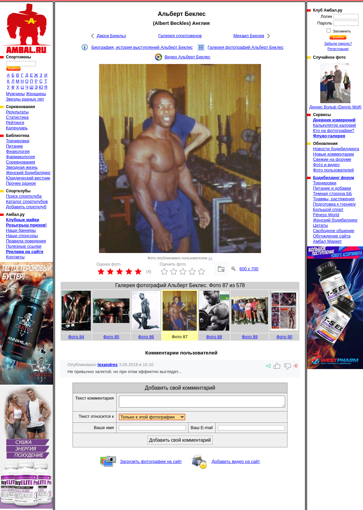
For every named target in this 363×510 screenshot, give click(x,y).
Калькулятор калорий (334, 125)
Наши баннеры (21, 230)
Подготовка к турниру (334, 204)
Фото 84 (76, 336)
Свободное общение (333, 230)
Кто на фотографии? (333, 130)
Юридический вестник (28, 177)
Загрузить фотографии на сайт (151, 463)
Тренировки (17, 140)
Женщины (36, 93)
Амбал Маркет (327, 241)
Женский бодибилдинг (28, 172)
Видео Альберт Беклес (188, 56)
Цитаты (320, 225)
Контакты (15, 256)
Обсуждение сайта (331, 235)
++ (210, 258)
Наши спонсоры (22, 235)
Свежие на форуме (332, 159)
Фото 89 (250, 336)
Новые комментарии (333, 154)
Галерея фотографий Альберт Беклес (246, 47)
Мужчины (15, 93)
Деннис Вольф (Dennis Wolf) (335, 86)
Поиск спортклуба (24, 196)
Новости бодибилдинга (336, 148)
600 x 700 (248, 268)
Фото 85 (111, 336)
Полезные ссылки (23, 246)
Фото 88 (214, 336)
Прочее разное (21, 183)
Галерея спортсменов (180, 35)
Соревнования (20, 161)
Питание (14, 146)
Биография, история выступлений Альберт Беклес (142, 47)
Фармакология (20, 156)
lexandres (108, 364)
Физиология (17, 151)
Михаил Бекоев (248, 35)
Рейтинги (15, 122)
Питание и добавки (332, 188)
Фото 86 (146, 336)
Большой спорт (328, 209)
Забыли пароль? (338, 43)
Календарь (17, 127)
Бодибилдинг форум (333, 177)
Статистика (17, 117)
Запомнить (341, 31)
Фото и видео (326, 164)
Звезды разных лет (25, 98)
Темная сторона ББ (332, 193)
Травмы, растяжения (333, 198)
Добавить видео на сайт (236, 463)
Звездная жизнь (22, 167)
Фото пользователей (333, 169)
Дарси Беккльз (111, 35)
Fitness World (326, 214)
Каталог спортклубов (27, 201)
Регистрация (338, 49)
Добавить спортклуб (26, 206)
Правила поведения (26, 240)
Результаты (17, 111)
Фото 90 (284, 336)
